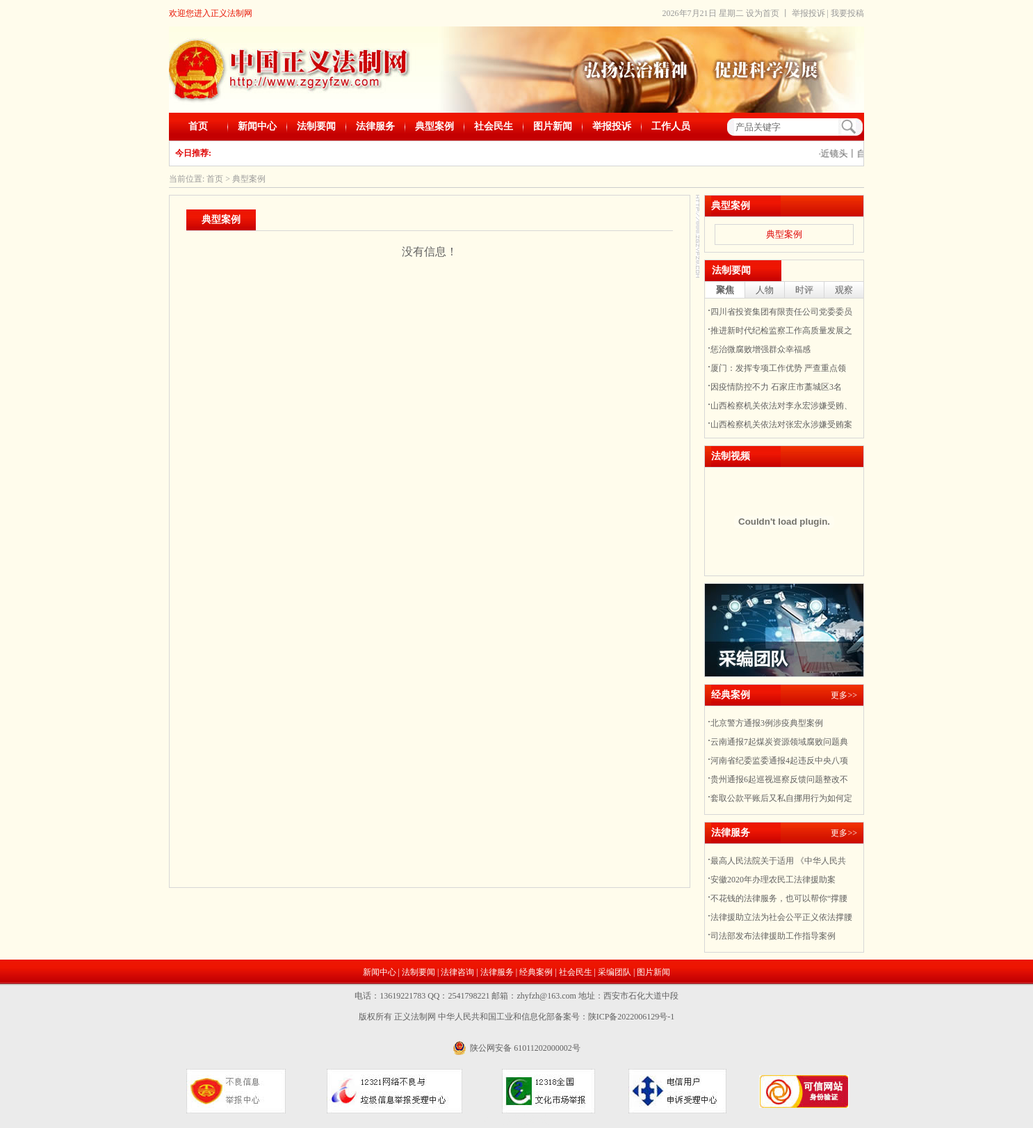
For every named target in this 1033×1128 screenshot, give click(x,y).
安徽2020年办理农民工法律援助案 (773, 879)
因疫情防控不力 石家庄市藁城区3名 (776, 387)
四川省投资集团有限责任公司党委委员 (781, 312)
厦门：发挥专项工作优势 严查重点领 (778, 368)
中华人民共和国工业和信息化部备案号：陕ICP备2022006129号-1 (556, 1017)
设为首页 (762, 13)
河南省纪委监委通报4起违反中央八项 (779, 760)
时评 (804, 290)
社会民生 (493, 126)
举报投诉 (808, 13)
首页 (198, 126)
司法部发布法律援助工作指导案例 (773, 936)
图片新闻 (552, 126)
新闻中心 (257, 126)
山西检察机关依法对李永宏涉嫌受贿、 (781, 406)
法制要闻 (316, 126)
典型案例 (434, 126)
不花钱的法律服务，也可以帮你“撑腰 (778, 898)
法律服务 (375, 126)
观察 (844, 290)
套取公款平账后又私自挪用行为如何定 (781, 798)
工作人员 (670, 126)
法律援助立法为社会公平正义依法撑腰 (781, 917)
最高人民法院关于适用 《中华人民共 (778, 861)
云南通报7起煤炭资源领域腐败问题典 (779, 742)
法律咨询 (457, 972)
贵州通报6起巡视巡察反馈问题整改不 (779, 779)
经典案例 (536, 972)
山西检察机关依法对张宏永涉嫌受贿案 (781, 424)
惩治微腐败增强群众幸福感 (760, 349)
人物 (765, 290)
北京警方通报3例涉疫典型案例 (766, 723)
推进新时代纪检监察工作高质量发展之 (781, 330)
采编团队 (614, 972)
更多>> (844, 695)
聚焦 (725, 290)
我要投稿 (847, 13)
